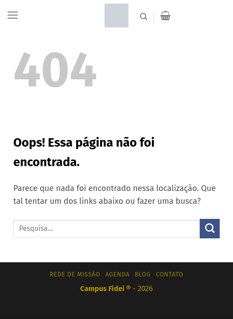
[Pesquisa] (143, 16)
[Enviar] (210, 229)
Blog (143, 274)
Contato (169, 274)
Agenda (117, 274)
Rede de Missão (75, 274)
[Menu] (13, 15)
